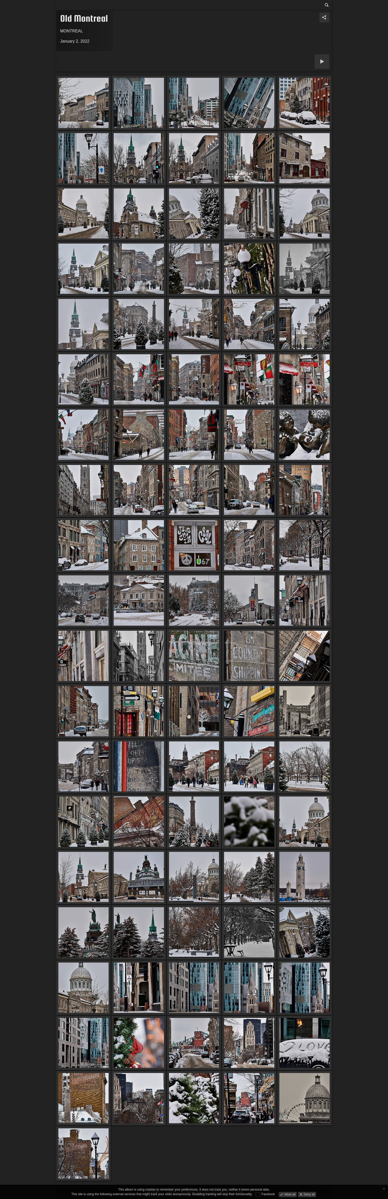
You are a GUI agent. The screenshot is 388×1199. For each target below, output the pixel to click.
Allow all (289, 1194)
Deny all (309, 1194)
